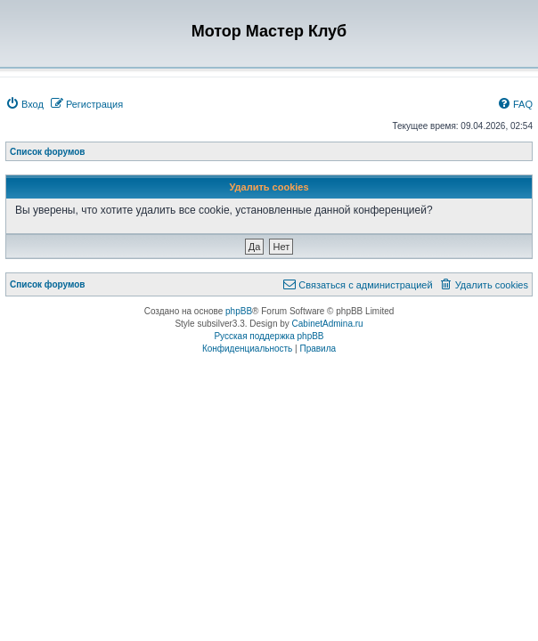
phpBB (238, 311)
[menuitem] (24, 104)
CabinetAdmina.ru (327, 324)
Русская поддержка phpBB (268, 336)
